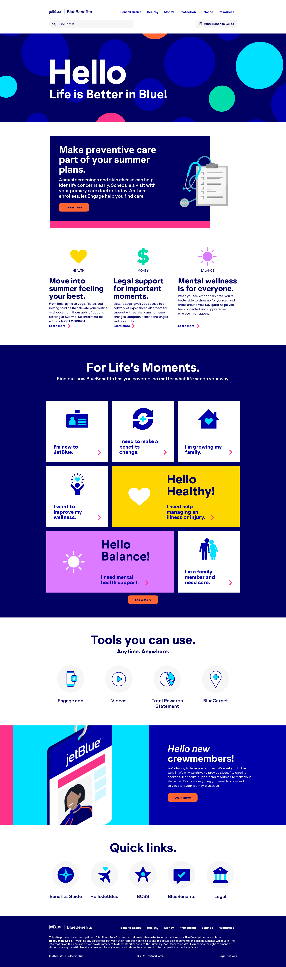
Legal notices (228, 956)
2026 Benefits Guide (219, 24)
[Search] (54, 23)
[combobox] (96, 24)
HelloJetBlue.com (61, 940)
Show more (143, 599)
